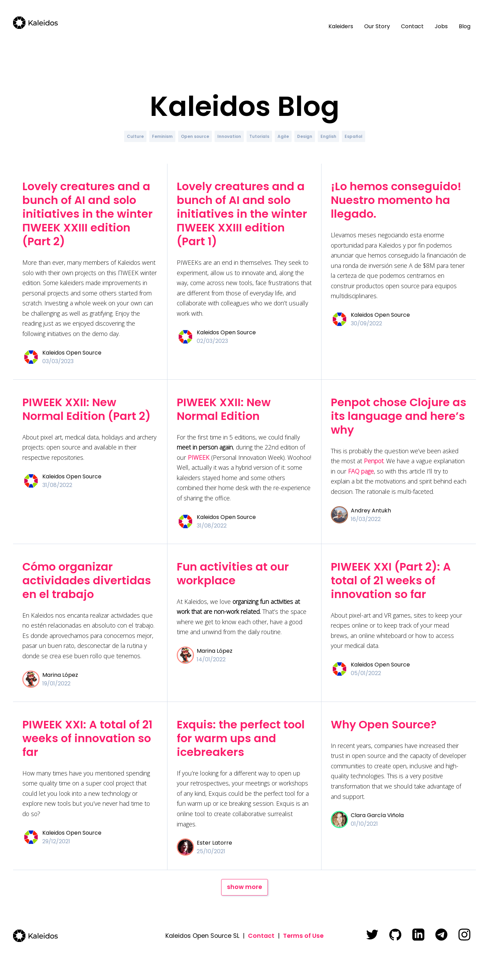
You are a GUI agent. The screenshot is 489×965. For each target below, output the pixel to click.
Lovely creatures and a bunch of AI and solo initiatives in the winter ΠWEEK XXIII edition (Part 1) (242, 213)
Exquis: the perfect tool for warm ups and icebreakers (241, 738)
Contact (412, 26)
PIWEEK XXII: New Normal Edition (224, 409)
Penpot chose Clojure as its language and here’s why (398, 415)
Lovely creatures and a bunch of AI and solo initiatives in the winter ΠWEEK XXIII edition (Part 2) (87, 213)
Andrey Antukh (371, 510)
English (328, 136)
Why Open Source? (383, 724)
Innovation (229, 136)
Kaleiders (340, 26)
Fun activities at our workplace (233, 573)
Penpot (373, 461)
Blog (464, 26)
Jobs (441, 26)
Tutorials (259, 136)
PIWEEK (198, 457)
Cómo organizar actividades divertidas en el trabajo (86, 580)
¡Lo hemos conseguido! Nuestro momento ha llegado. (396, 199)
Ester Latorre (214, 843)
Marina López (60, 675)
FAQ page (361, 471)
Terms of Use (303, 936)
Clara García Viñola (377, 815)
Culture (135, 136)
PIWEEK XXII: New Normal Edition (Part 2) (86, 409)
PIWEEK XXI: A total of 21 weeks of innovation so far (87, 738)
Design (304, 136)
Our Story (377, 26)
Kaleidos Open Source (71, 353)
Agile (283, 136)
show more (244, 887)
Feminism (162, 136)
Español (353, 136)
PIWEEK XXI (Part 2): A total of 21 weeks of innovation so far (391, 580)
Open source (195, 136)
